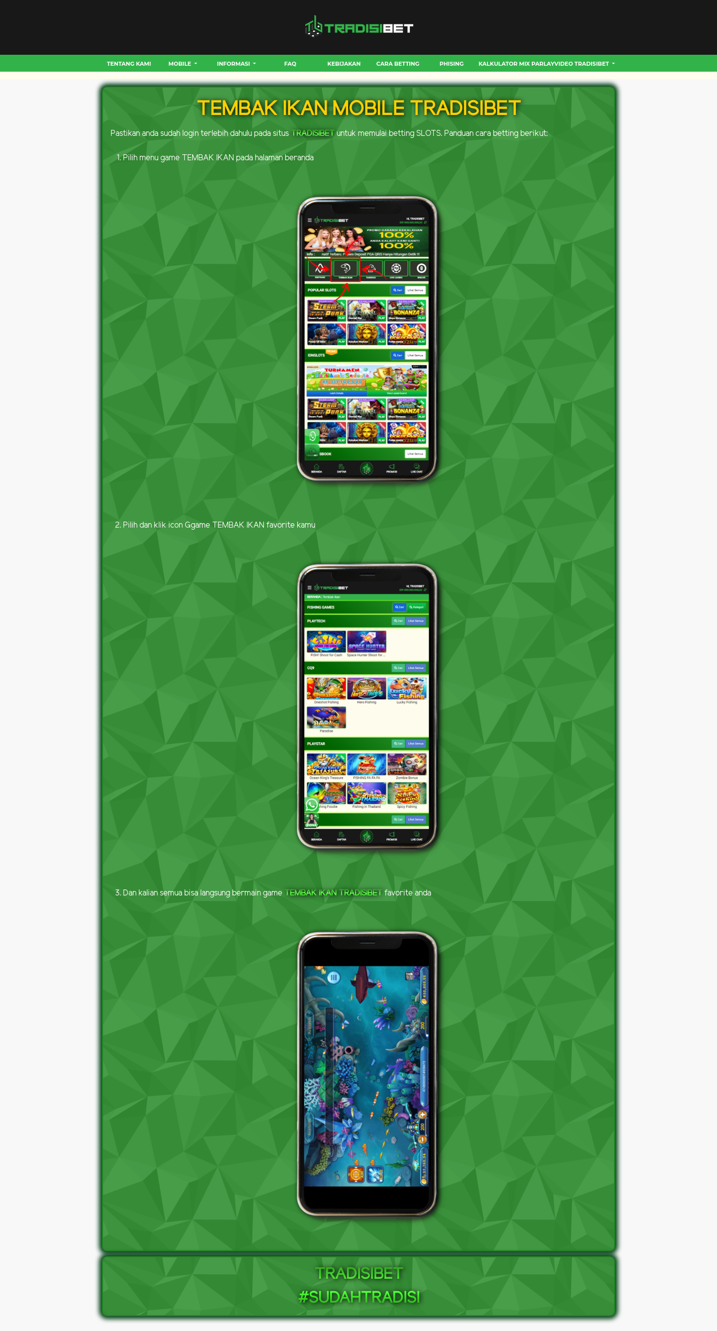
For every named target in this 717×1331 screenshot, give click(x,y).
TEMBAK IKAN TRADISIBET (333, 893)
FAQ (290, 63)
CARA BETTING (397, 63)
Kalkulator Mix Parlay (516, 63)
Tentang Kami (129, 63)
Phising (452, 63)
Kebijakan (344, 63)
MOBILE (180, 63)
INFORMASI (234, 63)
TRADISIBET (313, 133)
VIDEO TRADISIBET (582, 63)
